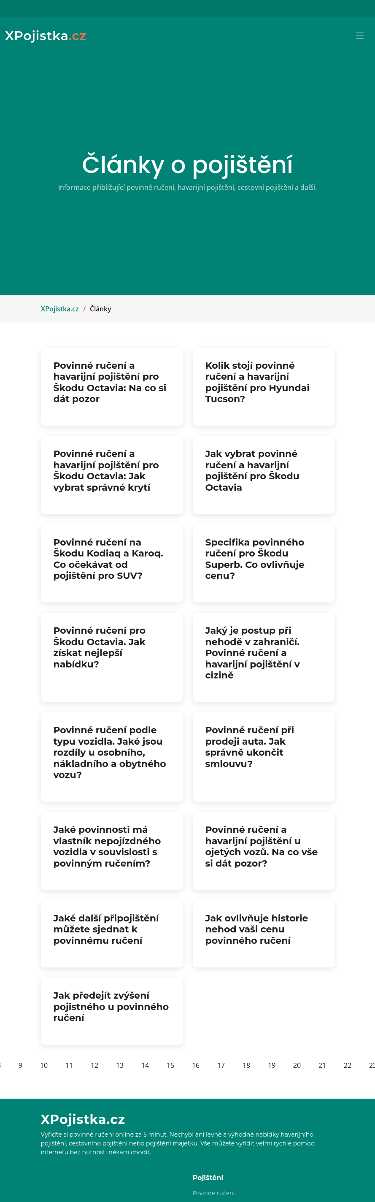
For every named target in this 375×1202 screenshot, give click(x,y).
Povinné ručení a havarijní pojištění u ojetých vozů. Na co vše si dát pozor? (261, 846)
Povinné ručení (214, 1193)
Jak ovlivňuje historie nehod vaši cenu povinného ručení (256, 929)
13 (120, 1065)
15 (170, 1065)
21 (322, 1065)
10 (44, 1065)
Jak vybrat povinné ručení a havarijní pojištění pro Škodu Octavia (252, 470)
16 (196, 1065)
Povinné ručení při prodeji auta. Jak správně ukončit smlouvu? (249, 746)
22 (347, 1065)
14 (145, 1065)
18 (246, 1065)
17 (221, 1065)
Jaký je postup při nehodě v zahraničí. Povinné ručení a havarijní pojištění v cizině (252, 653)
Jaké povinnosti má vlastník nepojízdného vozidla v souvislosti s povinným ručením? (107, 846)
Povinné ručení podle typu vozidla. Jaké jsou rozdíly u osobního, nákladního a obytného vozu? (110, 752)
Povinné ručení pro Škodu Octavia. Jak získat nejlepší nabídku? (100, 647)
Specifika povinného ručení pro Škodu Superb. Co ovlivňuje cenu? (255, 559)
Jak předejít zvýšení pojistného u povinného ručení (111, 1007)
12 (94, 1065)
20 (297, 1065)
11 (69, 1065)
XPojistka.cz (60, 308)
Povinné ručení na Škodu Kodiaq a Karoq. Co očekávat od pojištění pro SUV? (108, 559)
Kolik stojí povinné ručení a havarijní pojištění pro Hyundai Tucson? (257, 382)
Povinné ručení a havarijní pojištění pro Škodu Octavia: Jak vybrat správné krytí (106, 470)
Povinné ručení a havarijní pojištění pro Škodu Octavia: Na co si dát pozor (110, 382)
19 (271, 1065)
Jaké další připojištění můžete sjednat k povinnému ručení (106, 929)
